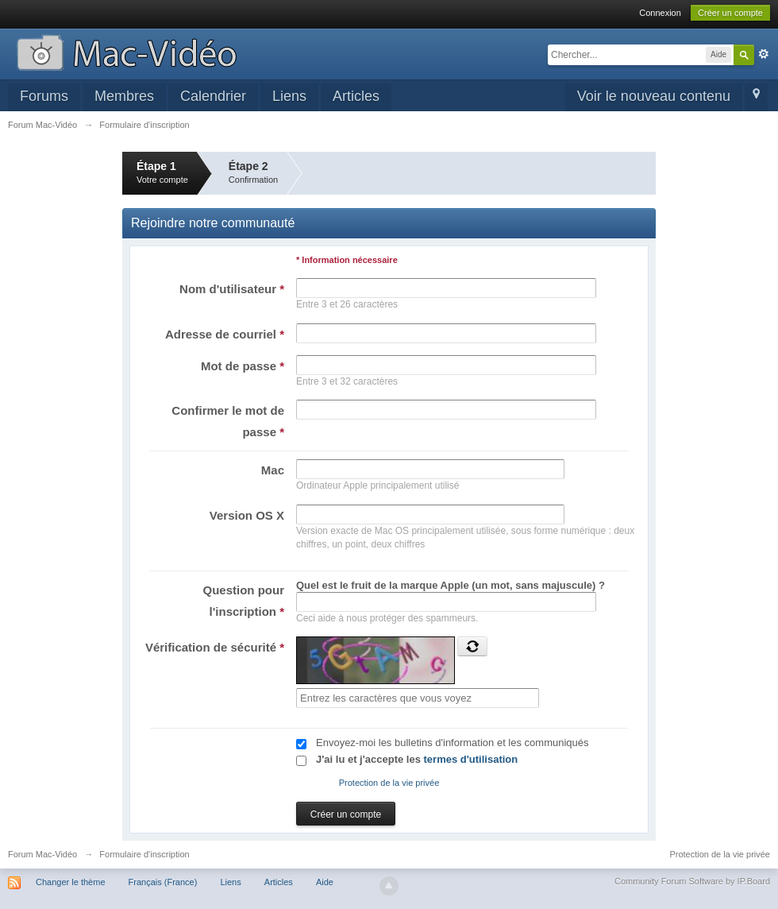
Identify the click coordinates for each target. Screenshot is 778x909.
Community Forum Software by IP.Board (692, 881)
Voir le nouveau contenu (653, 96)
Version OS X (247, 515)
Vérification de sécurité (214, 647)
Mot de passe (242, 366)
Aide (324, 882)
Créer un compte (730, 12)
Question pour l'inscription (244, 600)
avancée (763, 54)
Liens (289, 96)
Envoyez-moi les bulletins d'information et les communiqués (452, 742)
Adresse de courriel (224, 334)
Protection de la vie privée (389, 782)
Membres (124, 96)
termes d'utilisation (471, 759)
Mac (272, 470)
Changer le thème (70, 882)
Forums (44, 96)
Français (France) (163, 882)
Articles (356, 96)
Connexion (660, 12)
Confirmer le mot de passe (227, 421)
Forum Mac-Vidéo (42, 854)
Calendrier (213, 96)
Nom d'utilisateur (231, 289)
